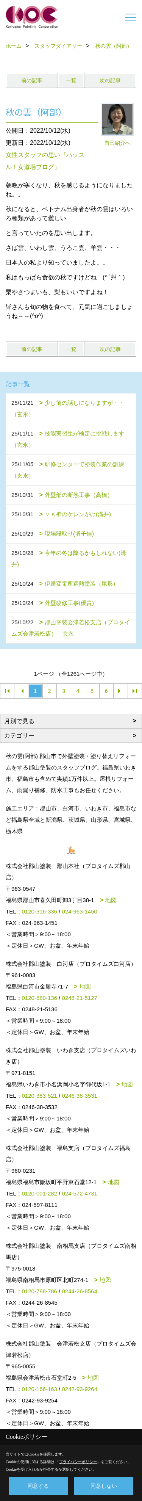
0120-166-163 (39, 1389)
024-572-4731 (79, 1193)
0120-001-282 (39, 1193)
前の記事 (31, 80)
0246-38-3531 (79, 1095)
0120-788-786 (39, 1291)
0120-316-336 (39, 911)
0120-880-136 (39, 998)
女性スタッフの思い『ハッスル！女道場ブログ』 (45, 161)
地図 (111, 900)
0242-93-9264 (79, 1389)
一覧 (71, 80)
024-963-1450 (79, 911)
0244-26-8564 (79, 1291)
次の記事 (110, 80)
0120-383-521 (39, 1095)
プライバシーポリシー (78, 1462)
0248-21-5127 (79, 998)
